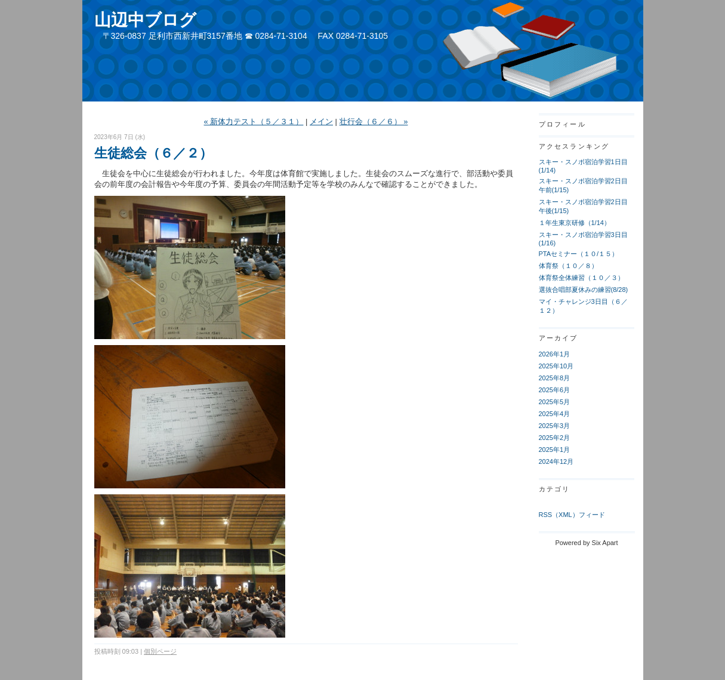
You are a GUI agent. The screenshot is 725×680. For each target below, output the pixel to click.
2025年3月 (554, 425)
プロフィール (562, 124)
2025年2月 (554, 437)
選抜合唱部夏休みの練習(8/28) (583, 289)
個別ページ (160, 651)
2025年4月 (554, 413)
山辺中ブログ (145, 20)
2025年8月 (554, 377)
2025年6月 (554, 389)
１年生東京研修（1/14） (574, 222)
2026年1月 (554, 354)
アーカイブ (558, 337)
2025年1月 (554, 449)
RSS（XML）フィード (572, 514)
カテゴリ (554, 489)
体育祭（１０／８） (568, 265)
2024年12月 (556, 461)
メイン (321, 121)
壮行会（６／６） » (374, 121)
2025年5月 (554, 401)
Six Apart (605, 542)
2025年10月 (556, 366)
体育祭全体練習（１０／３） (581, 277)
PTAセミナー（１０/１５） (579, 253)
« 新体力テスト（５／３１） (254, 121)
